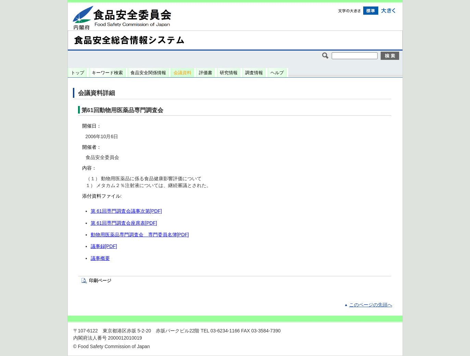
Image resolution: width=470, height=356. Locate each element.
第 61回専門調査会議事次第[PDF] (126, 211)
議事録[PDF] (104, 246)
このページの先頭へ (370, 304)
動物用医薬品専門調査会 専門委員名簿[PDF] (140, 234)
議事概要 (100, 258)
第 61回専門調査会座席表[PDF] (124, 223)
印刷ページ (100, 280)
